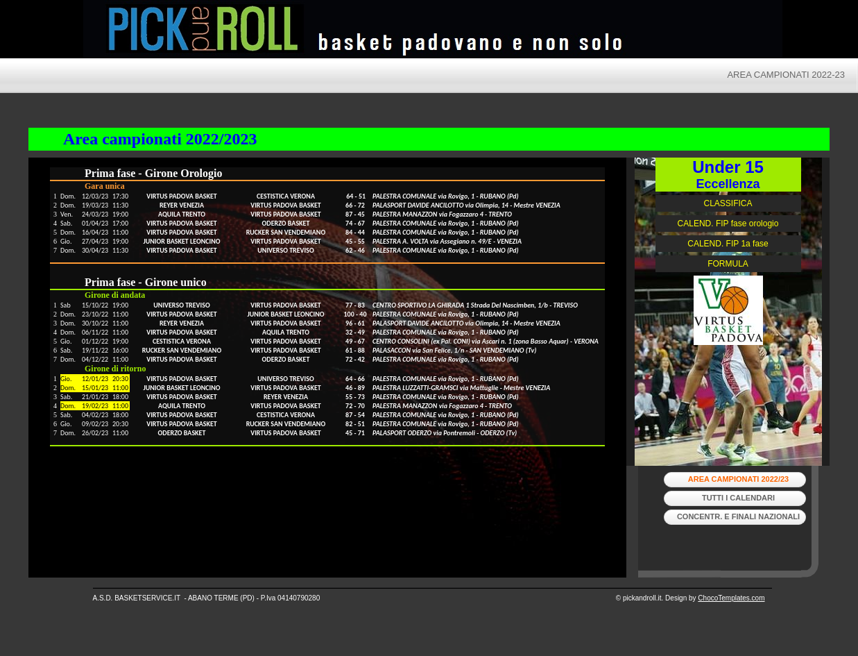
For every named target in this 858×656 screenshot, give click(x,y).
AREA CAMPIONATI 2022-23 (786, 74)
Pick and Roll (561, 31)
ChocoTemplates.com (731, 598)
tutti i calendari (738, 498)
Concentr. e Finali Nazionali (738, 516)
